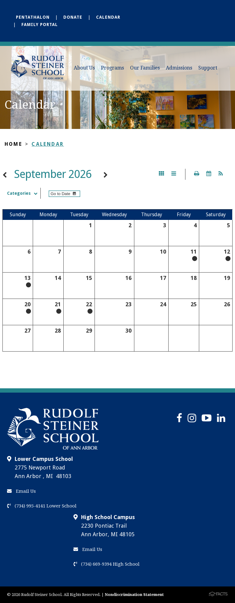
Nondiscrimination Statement (134, 594)
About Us (84, 68)
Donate (72, 17)
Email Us (21, 491)
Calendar (108, 17)
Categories (23, 193)
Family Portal (39, 24)
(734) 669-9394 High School (106, 564)
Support (207, 68)
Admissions (179, 68)
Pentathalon (33, 17)
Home (13, 144)
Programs (112, 68)
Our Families (145, 68)
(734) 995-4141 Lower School (41, 506)
